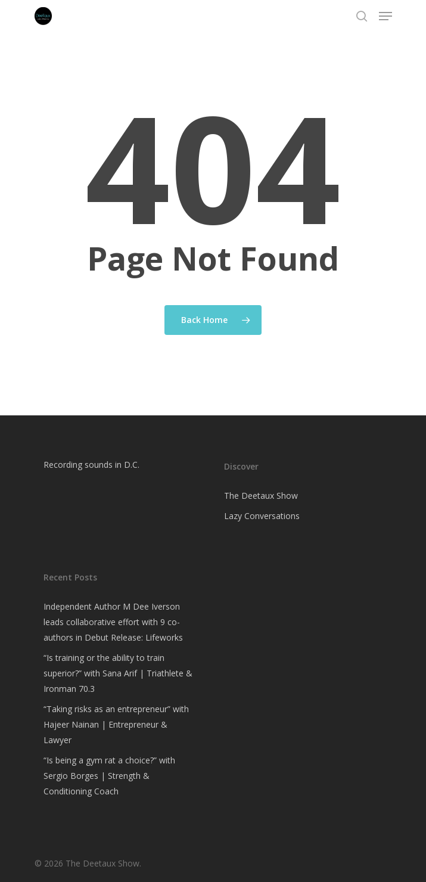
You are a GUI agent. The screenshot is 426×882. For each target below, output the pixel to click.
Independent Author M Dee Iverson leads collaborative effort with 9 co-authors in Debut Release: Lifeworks (113, 622)
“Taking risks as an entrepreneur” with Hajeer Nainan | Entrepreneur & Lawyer (116, 724)
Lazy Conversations (262, 515)
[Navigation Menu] (385, 16)
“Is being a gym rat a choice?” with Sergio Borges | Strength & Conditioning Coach (109, 775)
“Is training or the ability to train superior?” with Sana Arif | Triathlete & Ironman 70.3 (117, 673)
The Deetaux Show (261, 495)
